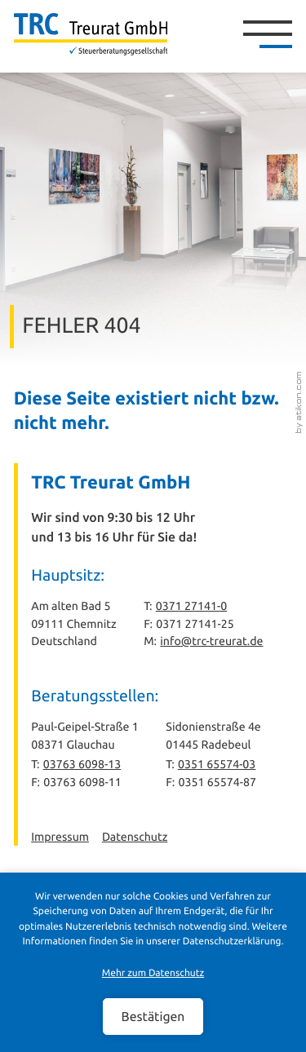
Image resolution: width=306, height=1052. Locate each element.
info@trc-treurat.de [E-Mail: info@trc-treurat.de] (211, 641)
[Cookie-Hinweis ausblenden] (152, 1016)
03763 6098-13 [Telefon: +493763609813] (82, 764)
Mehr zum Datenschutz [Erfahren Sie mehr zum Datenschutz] (153, 973)
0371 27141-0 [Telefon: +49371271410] (191, 605)
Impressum (60, 836)
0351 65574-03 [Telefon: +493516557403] (216, 764)
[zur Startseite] (90, 34)
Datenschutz (134, 836)
